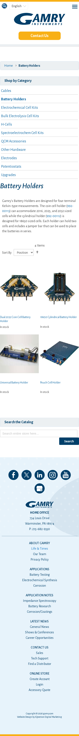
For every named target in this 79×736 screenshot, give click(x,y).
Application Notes (39, 595)
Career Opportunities (40, 637)
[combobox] (38, 433)
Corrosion (39, 585)
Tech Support (39, 658)
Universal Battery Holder (14, 382)
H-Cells (6, 124)
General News (39, 627)
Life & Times (39, 548)
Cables (6, 91)
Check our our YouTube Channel (66, 475)
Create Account (40, 679)
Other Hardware (13, 150)
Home (8, 65)
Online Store (39, 673)
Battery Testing (39, 574)
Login (39, 684)
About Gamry (39, 543)
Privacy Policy (40, 559)
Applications (39, 569)
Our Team (39, 554)
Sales (39, 653)
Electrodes (9, 158)
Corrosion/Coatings (39, 611)
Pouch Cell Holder (50, 382)
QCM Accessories (13, 141)
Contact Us (39, 36)
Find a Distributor (39, 664)
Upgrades (8, 175)
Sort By (7, 252)
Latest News (39, 621)
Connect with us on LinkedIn (40, 475)
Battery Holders (13, 99)
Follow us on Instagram (53, 475)
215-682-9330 (41, 529)
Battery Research (39, 606)
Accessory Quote (39, 690)
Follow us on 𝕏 (26, 475)
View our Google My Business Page (40, 488)
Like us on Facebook (13, 475)
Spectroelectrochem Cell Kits (22, 133)
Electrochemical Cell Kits (19, 108)
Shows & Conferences (39, 632)
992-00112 (53, 216)
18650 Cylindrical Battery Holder (58, 317)
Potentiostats (11, 166)
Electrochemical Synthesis (39, 580)
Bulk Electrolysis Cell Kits (20, 116)
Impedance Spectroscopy (39, 600)
